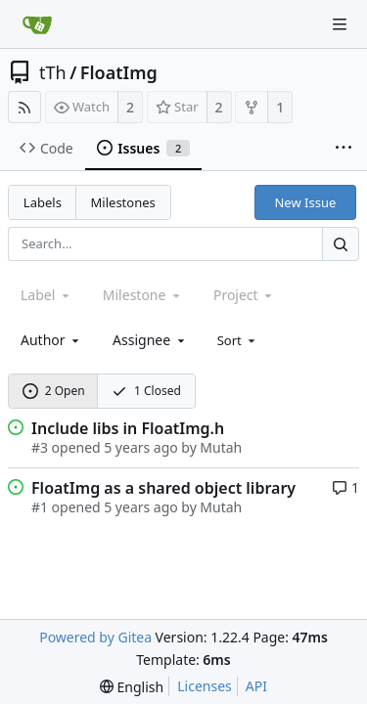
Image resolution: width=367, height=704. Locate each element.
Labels (42, 202)
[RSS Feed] (24, 107)
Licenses (204, 686)
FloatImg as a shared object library (163, 488)
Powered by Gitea (95, 637)
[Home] (37, 24)
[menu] (238, 340)
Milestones (123, 202)
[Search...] (340, 244)
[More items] (343, 148)
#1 (39, 507)
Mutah (221, 447)
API (256, 686)
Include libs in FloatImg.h (127, 428)
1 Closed (146, 390)
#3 (39, 447)
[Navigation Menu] (339, 24)
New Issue (305, 202)
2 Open (54, 390)
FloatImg (119, 72)
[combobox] (51, 340)
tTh (53, 72)
